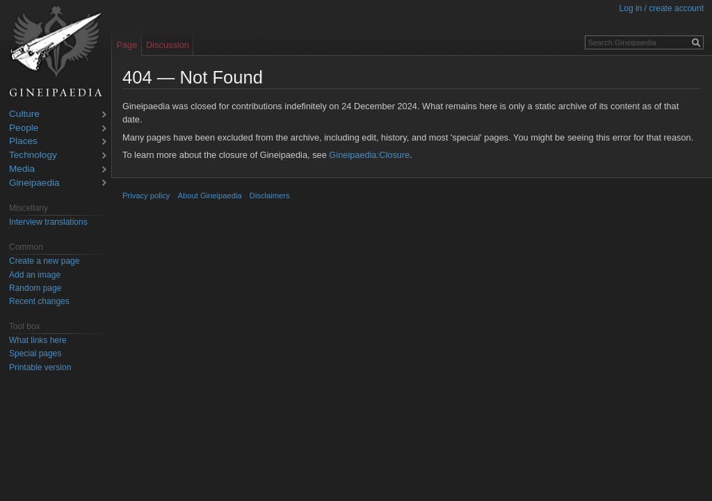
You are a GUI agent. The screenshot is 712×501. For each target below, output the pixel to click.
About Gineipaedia (210, 195)
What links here (38, 340)
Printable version (40, 367)
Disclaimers (270, 195)
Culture (24, 114)
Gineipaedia (34, 183)
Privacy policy (146, 195)
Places (23, 141)
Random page (35, 288)
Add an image (34, 275)
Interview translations (48, 222)
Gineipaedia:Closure (369, 155)
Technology (33, 155)
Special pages (35, 353)
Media (22, 169)
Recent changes (39, 301)
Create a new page (44, 261)
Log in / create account (662, 8)
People (23, 128)
